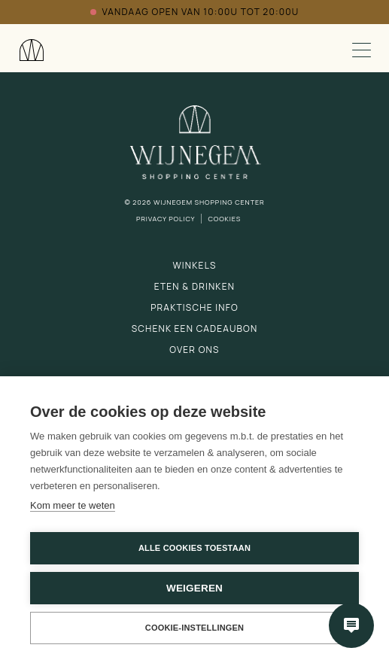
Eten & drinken (194, 286)
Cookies (224, 219)
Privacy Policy (166, 219)
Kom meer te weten (72, 505)
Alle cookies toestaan (194, 547)
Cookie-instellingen (195, 627)
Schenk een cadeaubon (195, 328)
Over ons (194, 349)
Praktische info (194, 307)
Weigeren (194, 588)
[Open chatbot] (351, 625)
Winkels (194, 265)
